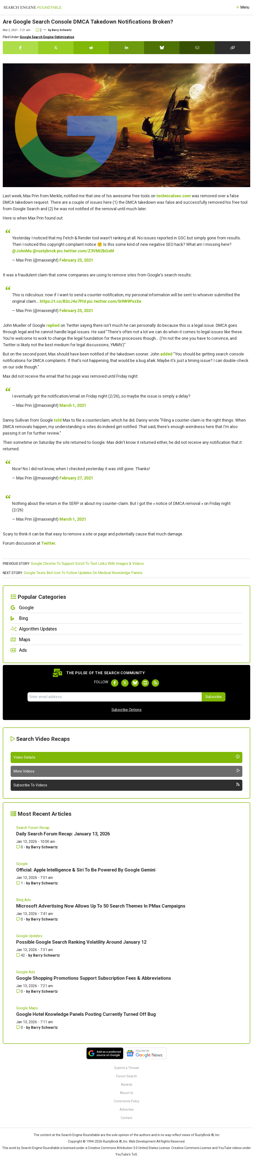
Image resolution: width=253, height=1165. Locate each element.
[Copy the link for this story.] (232, 47)
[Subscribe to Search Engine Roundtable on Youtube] (145, 683)
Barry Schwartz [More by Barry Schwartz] (44, 847)
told (58, 420)
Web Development (142, 1141)
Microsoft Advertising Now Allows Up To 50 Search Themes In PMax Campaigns (100, 906)
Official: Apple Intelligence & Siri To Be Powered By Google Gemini (85, 870)
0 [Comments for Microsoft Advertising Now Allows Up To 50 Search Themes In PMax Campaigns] (20, 919)
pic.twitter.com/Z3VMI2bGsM (85, 250)
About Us (126, 1093)
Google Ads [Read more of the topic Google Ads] (25, 972)
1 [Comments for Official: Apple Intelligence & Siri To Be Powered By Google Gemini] (20, 883)
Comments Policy (126, 1101)
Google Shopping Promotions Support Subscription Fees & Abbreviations (93, 978)
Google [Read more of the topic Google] (22, 864)
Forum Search (126, 1076)
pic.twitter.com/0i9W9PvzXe (114, 301)
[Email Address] (115, 696)
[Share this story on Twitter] (56, 47)
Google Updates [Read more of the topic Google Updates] (29, 936)
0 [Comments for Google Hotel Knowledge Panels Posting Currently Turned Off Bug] (20, 1027)
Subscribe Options (126, 710)
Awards (126, 1084)
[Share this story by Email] (197, 47)
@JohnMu (22, 250)
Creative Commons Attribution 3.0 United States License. (129, 1148)
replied (53, 325)
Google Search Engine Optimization (47, 37)
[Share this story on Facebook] (20, 47)
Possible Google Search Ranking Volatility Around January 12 (81, 942)
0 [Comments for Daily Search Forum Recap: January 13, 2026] (20, 847)
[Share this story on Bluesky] (161, 47)
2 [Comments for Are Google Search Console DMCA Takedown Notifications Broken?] (39, 30)
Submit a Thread (126, 1068)
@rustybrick (44, 250)
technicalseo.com (173, 195)
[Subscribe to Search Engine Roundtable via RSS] (155, 683)
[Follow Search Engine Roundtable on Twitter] (125, 683)
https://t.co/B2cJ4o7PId (63, 301)
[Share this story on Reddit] (91, 47)
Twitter (48, 543)
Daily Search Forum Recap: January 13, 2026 (63, 834)
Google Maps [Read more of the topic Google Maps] (27, 1008)
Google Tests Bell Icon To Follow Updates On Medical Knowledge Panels (83, 573)
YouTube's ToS (126, 1154)
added (166, 354)
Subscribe (213, 697)
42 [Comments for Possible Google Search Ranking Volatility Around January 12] (21, 955)
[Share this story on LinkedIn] (126, 47)
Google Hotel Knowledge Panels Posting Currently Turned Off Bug (86, 1014)
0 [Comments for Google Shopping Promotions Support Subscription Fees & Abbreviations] (20, 991)
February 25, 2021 (76, 260)
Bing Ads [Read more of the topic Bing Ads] (23, 900)
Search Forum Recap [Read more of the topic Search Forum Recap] (32, 827)
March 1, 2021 (72, 405)
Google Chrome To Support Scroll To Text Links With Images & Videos (87, 563)
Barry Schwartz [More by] (62, 30)
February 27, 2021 (76, 478)
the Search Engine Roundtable (78, 1135)
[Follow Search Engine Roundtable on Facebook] (114, 683)
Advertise (127, 1109)
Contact (126, 1118)
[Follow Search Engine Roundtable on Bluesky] (135, 683)
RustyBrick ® (112, 1141)
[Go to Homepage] (33, 7)
